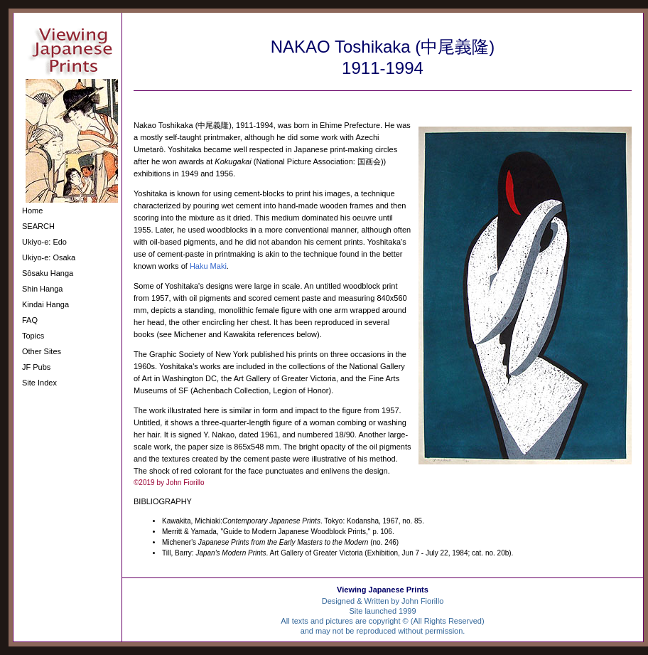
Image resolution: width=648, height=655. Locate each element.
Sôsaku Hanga (47, 273)
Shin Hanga (42, 288)
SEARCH (38, 226)
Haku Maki (208, 266)
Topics (33, 335)
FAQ (30, 320)
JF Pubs (36, 367)
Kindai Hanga (45, 304)
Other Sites (41, 351)
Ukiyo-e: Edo (44, 242)
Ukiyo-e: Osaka (48, 257)
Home (32, 210)
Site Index (39, 382)
